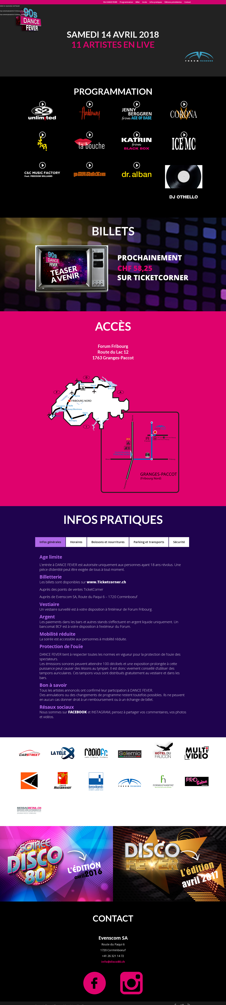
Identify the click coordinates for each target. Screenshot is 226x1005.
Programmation (126, 2)
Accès (144, 2)
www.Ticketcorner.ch (106, 582)
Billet (138, 2)
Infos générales (50, 542)
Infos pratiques (156, 2)
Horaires (76, 542)
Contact (187, 2)
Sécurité (179, 542)
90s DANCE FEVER (110, 2)
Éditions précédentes (173, 2)
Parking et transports (149, 542)
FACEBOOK (77, 712)
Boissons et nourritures (108, 542)
